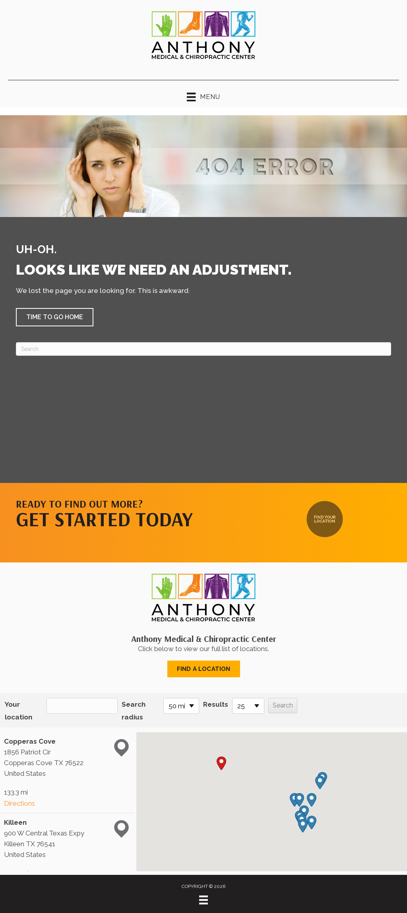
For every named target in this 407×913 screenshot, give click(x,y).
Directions (19, 803)
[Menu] (203, 900)
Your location (18, 710)
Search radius (133, 710)
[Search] (203, 349)
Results (215, 704)
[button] (54, 317)
